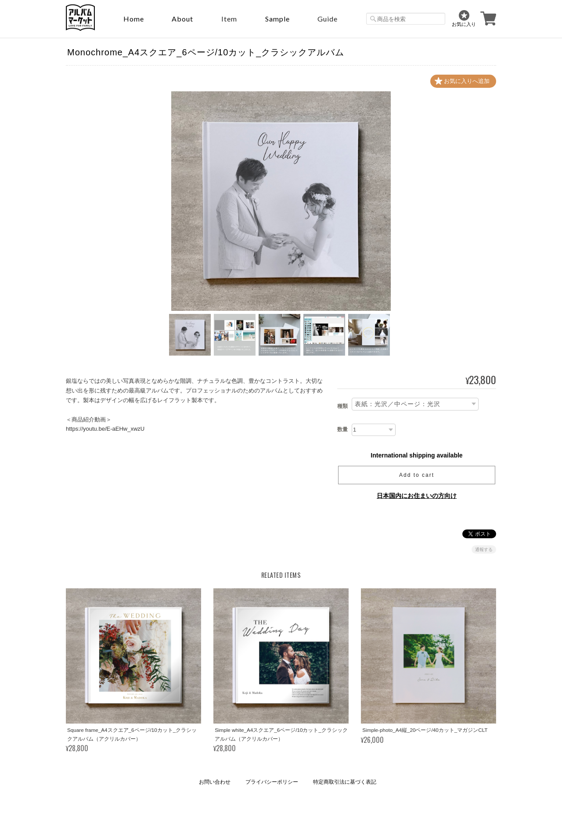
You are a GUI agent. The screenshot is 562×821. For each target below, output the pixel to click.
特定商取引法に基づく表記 (344, 782)
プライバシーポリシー (271, 782)
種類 (342, 406)
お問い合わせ (215, 782)
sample (277, 18)
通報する (484, 549)
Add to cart (416, 475)
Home (133, 18)
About (182, 18)
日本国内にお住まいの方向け (417, 495)
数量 (342, 429)
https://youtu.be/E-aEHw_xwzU (105, 428)
